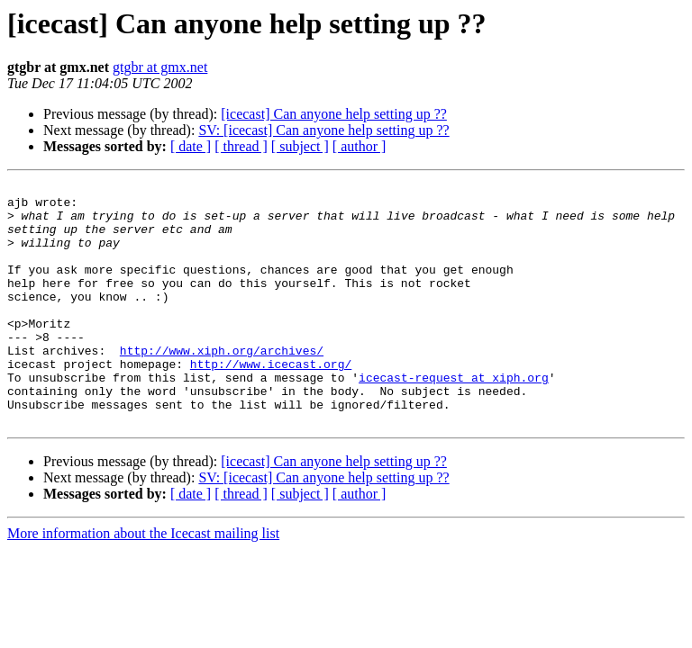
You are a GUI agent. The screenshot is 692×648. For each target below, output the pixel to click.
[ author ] (359, 146)
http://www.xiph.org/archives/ (221, 385)
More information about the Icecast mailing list (143, 582)
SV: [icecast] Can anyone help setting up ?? (323, 130)
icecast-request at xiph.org (454, 418)
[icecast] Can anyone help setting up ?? (334, 114)
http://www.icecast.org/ (270, 401)
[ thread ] (241, 146)
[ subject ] (300, 146)
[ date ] (190, 146)
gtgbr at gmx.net (160, 67)
